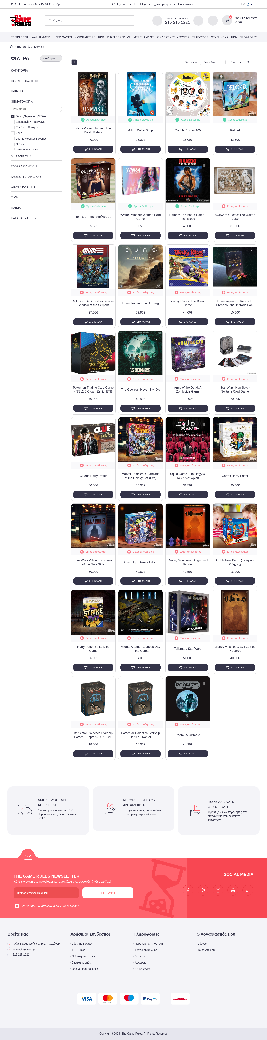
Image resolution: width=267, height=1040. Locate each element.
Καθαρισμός (52, 58)
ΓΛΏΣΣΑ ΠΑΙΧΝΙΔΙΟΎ (26, 177)
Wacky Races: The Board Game (187, 303)
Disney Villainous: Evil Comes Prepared (235, 648)
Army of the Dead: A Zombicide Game (187, 389)
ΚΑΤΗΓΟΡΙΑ (19, 70)
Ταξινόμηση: (191, 62)
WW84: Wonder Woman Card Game (140, 216)
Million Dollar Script (140, 130)
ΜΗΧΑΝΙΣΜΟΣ (21, 156)
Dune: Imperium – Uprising (140, 303)
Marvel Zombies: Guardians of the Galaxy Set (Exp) (140, 476)
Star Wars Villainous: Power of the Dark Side (93, 562)
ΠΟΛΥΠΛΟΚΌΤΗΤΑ (24, 81)
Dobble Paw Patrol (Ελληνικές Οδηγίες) (235, 562)
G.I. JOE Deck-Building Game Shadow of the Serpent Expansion (93, 303)
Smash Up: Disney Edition (140, 562)
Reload (235, 130)
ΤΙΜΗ (14, 197)
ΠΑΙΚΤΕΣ (17, 91)
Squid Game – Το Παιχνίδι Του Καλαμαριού (188, 476)
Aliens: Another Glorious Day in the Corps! (140, 648)
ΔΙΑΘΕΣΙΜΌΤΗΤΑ (23, 187)
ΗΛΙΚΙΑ (16, 208)
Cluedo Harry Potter (93, 476)
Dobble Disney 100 (188, 130)
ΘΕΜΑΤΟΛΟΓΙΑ (22, 101)
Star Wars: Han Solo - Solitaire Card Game (235, 389)
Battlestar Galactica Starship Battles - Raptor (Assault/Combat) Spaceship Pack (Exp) (140, 735)
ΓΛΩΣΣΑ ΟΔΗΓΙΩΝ (24, 166)
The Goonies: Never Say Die (140, 389)
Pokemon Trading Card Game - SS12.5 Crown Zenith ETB (93, 389)
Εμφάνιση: (235, 62)
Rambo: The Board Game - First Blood (187, 216)
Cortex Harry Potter (235, 476)
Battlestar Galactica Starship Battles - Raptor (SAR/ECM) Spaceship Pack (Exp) (93, 735)
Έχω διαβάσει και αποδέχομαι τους (47, 906)
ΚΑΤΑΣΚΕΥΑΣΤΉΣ (24, 218)
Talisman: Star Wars (187, 648)
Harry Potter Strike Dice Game (93, 648)
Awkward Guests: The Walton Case (235, 216)
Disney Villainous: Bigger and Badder (188, 562)
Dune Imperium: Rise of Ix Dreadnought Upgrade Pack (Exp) (235, 303)
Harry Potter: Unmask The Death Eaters (93, 130)
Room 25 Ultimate (188, 735)
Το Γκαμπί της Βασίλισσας (93, 216)
